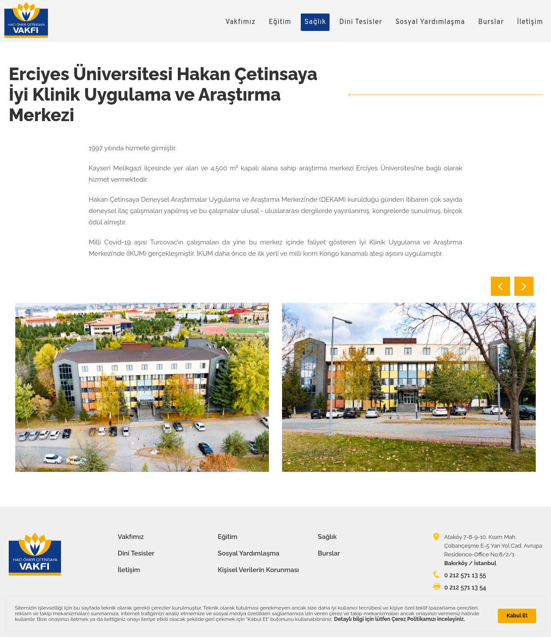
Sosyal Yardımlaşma (430, 22)
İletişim (530, 22)
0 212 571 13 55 (465, 575)
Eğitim (280, 22)
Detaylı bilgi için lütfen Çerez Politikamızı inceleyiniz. (399, 619)
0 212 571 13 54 (465, 587)
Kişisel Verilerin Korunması (258, 570)
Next (524, 286)
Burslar (491, 22)
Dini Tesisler (360, 22)
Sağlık (315, 22)
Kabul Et (517, 616)
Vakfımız (240, 22)
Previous (500, 286)
